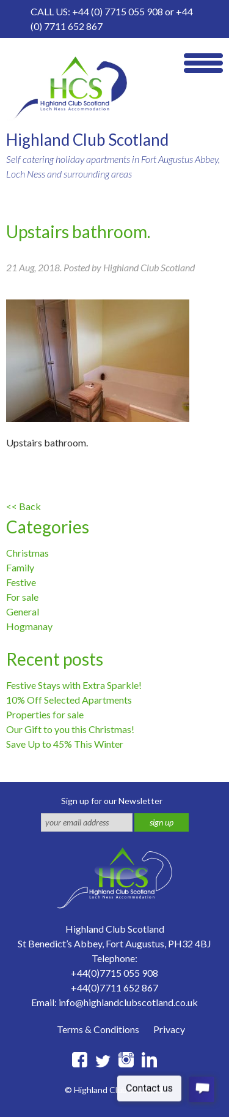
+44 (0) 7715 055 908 (117, 11)
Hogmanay (29, 626)
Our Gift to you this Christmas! (70, 729)
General (22, 611)
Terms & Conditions (98, 1029)
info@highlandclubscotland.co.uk (128, 1002)
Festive (21, 582)
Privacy (169, 1029)
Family (20, 567)
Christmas (27, 552)
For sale (22, 597)
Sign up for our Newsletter (111, 800)
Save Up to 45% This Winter (64, 744)
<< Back (23, 506)
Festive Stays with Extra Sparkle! (74, 685)
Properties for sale (45, 714)
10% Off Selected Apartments (69, 699)
